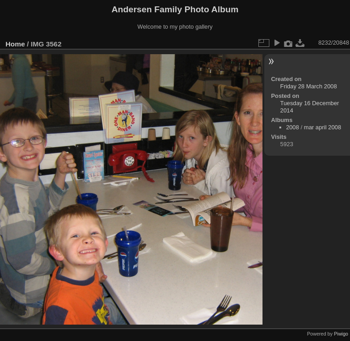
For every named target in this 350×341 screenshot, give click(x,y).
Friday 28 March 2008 (308, 86)
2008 (292, 127)
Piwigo (341, 333)
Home (15, 44)
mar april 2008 (322, 127)
